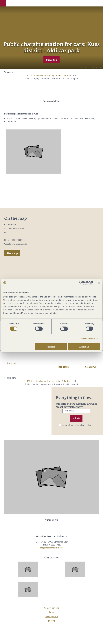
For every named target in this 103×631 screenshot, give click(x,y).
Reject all (51, 347)
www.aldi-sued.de (19, 244)
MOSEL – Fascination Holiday (40, 75)
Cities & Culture (63, 75)
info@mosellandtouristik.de (51, 547)
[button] (3, 3)
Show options (88, 338)
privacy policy (85, 425)
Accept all (84, 347)
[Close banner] (99, 283)
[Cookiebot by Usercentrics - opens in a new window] (81, 283)
